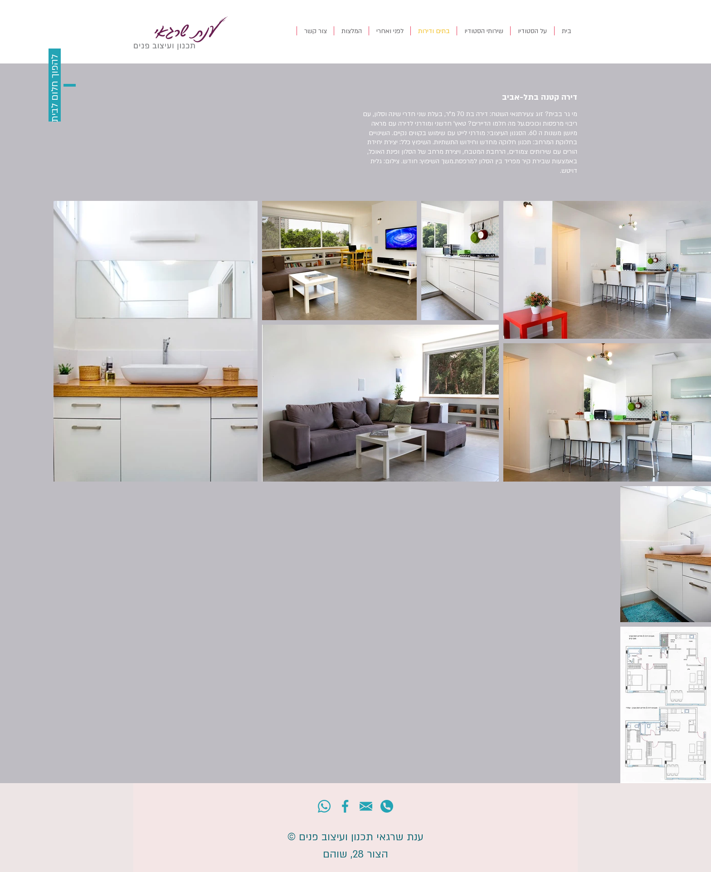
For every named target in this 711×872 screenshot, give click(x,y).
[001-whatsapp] (324, 806)
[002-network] (345, 806)
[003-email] (366, 806)
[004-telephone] (386, 806)
